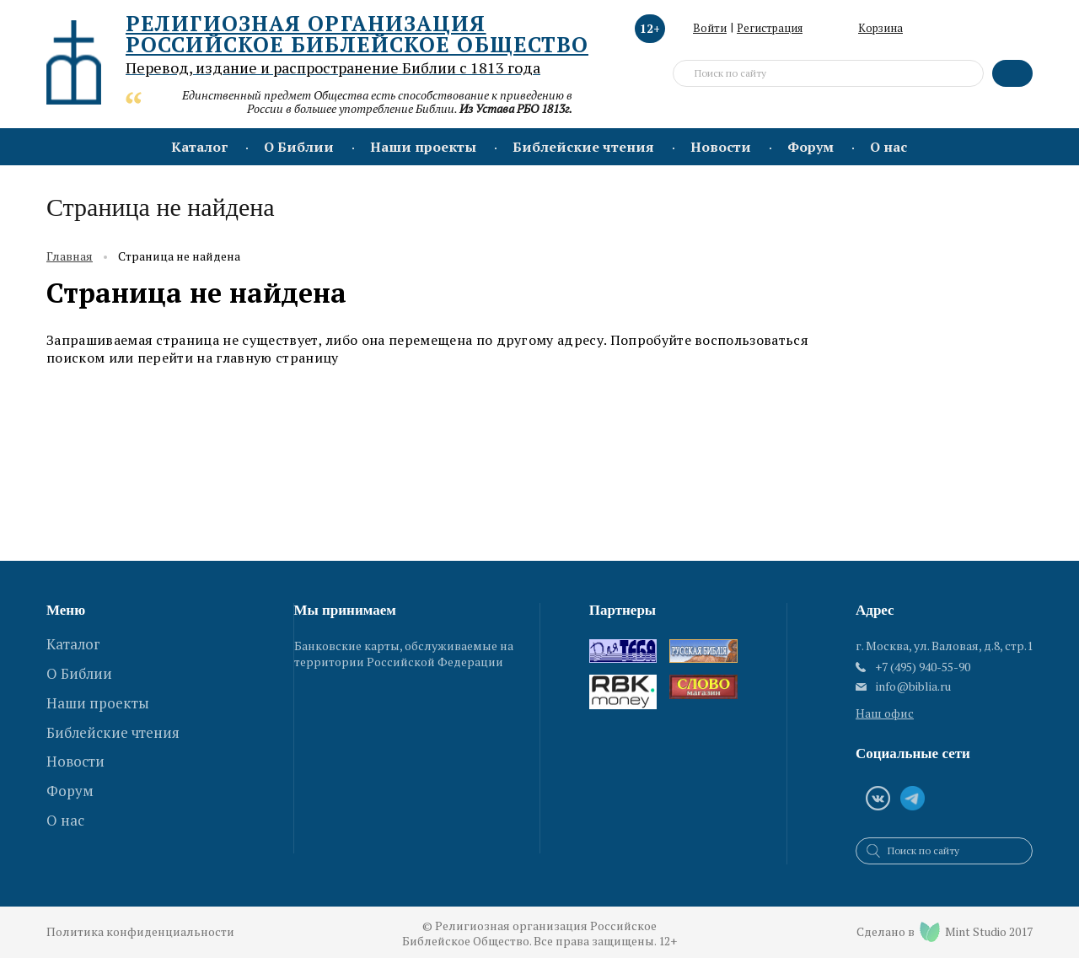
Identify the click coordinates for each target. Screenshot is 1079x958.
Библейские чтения (583, 146)
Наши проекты (423, 146)
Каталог (199, 146)
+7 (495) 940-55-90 (922, 667)
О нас (888, 146)
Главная (69, 257)
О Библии (299, 146)
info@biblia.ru (913, 686)
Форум (810, 146)
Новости (720, 146)
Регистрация (770, 27)
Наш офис (885, 713)
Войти (710, 27)
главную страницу (277, 357)
